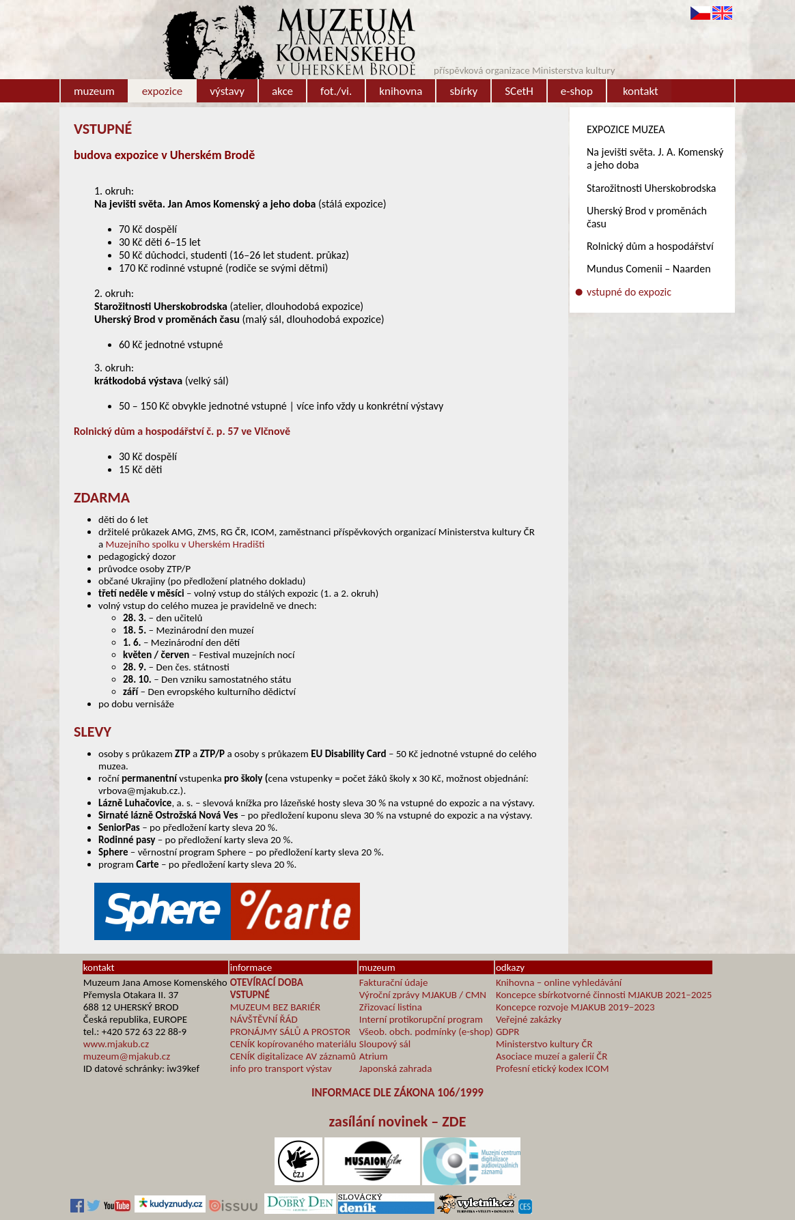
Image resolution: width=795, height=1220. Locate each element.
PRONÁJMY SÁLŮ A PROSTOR (290, 1031)
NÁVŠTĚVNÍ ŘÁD (264, 1019)
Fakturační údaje (393, 982)
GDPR (508, 1031)
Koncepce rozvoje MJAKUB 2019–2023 (575, 1007)
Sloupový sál (384, 1044)
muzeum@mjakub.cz (126, 1056)
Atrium (373, 1056)
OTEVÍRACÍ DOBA (266, 982)
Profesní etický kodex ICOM (552, 1068)
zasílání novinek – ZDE (397, 1121)
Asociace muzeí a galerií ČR (551, 1056)
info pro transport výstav (281, 1068)
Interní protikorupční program (421, 1019)
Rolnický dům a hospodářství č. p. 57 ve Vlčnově (182, 431)
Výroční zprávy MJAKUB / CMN (422, 995)
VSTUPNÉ (250, 995)
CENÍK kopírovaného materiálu (293, 1044)
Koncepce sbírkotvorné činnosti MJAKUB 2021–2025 (604, 995)
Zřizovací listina (390, 1007)
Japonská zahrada (395, 1068)
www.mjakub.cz (116, 1044)
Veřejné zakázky (528, 1019)
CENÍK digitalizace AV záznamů (293, 1056)
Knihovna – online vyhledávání (559, 982)
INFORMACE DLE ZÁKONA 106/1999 (397, 1093)
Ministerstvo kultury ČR (544, 1044)
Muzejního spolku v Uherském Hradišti (185, 544)
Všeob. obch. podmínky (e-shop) (426, 1031)
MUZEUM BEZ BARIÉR (275, 1007)
